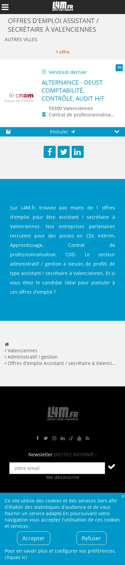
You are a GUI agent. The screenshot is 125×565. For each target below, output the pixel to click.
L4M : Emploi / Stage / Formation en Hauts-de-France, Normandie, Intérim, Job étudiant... (62, 7)
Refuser (91, 538)
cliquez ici (16, 557)
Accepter (33, 538)
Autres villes (21, 39)
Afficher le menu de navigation (5, 7)
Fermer (122, 496)
